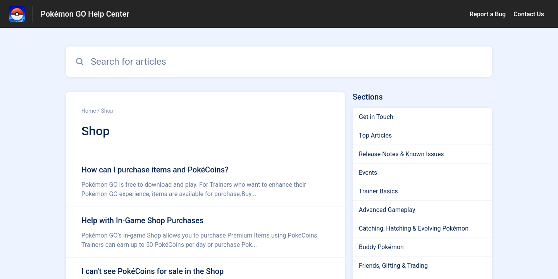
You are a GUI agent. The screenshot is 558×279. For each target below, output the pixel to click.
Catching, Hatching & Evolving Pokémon (413, 228)
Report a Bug (488, 14)
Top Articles (375, 135)
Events (368, 172)
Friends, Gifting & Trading (393, 265)
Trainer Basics (378, 191)
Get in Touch (376, 117)
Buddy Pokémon (381, 247)
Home (88, 111)
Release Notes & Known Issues (401, 154)
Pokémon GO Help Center (85, 14)
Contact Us (528, 14)
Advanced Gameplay (387, 210)
